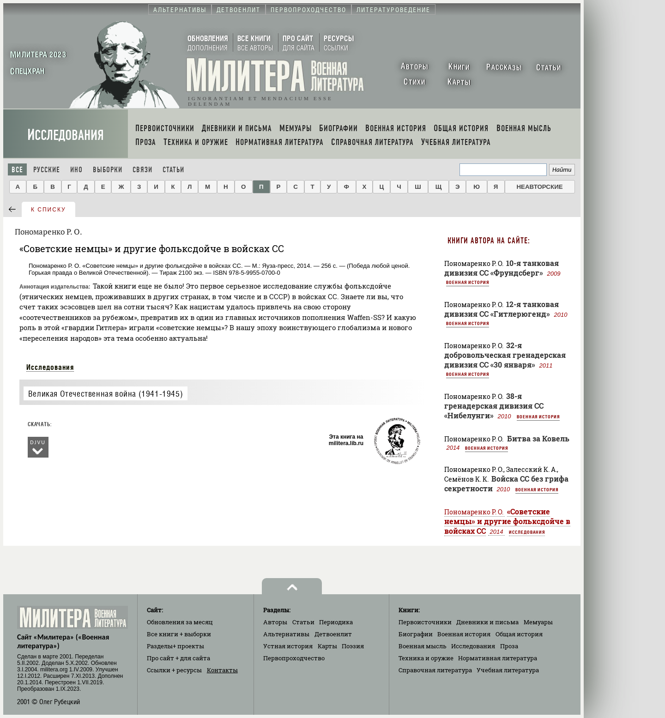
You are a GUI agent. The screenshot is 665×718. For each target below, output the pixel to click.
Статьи (173, 170)
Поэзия (353, 646)
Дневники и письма (487, 622)
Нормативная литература (497, 658)
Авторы (275, 622)
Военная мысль (423, 646)
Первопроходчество (294, 658)
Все (17, 170)
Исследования (65, 135)
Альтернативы (286, 634)
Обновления (180, 622)
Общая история (519, 634)
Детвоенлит (333, 634)
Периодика (336, 622)
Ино (76, 170)
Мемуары (538, 622)
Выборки (107, 170)
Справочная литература (435, 670)
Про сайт (178, 658)
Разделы (175, 646)
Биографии (416, 634)
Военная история (467, 282)
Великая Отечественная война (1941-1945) (105, 393)
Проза (509, 646)
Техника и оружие (426, 658)
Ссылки (174, 670)
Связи (142, 170)
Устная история (288, 646)
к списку (48, 209)
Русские (46, 170)
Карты (327, 646)
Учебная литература (508, 670)
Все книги (179, 634)
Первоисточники (425, 622)
